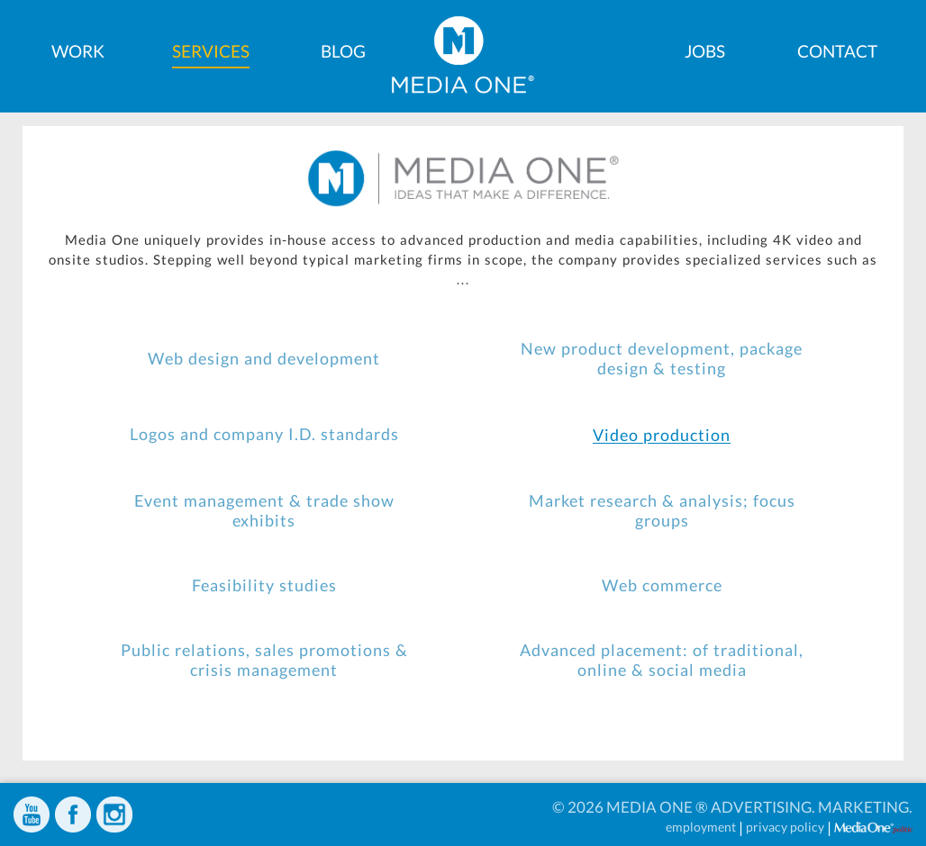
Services (211, 50)
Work (77, 50)
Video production (662, 436)
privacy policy (785, 826)
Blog (343, 50)
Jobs (705, 50)
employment (701, 826)
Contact (837, 50)
